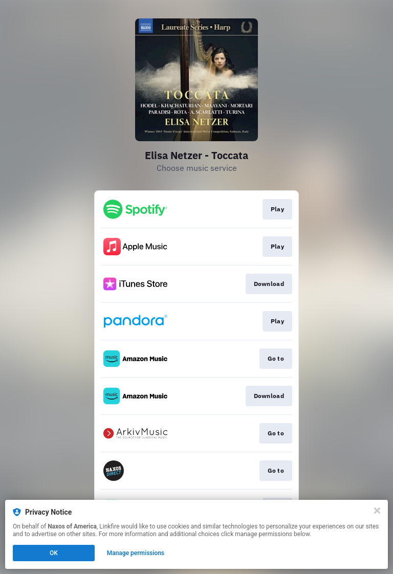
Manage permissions (136, 553)
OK (54, 553)
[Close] (377, 510)
